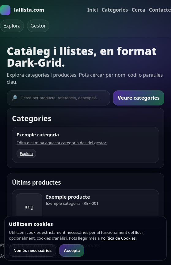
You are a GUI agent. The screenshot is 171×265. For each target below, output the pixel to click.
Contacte (160, 9)
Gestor (38, 25)
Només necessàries (32, 250)
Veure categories (139, 97)
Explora (12, 25)
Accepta (72, 250)
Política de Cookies (118, 238)
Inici (92, 9)
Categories (115, 9)
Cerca (139, 9)
